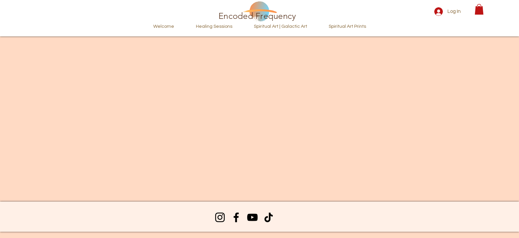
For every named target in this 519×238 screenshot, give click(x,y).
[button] (479, 9)
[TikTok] (268, 217)
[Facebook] (236, 217)
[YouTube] (252, 217)
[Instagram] (219, 217)
